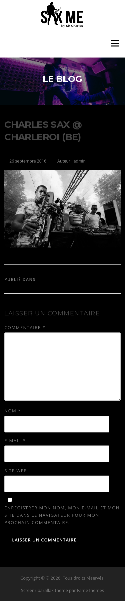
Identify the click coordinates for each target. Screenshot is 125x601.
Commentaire (24, 327)
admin (80, 161)
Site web (15, 471)
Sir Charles (52, 279)
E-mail (15, 440)
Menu (115, 43)
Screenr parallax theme (44, 590)
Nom (12, 411)
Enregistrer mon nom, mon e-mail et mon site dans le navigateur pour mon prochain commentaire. (62, 515)
